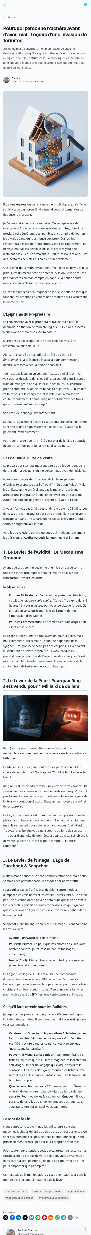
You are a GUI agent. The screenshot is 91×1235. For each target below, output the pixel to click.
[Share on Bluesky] (31, 1217)
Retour (9, 17)
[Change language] (85, 4)
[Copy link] (76, 1217)
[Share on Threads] (25, 1217)
